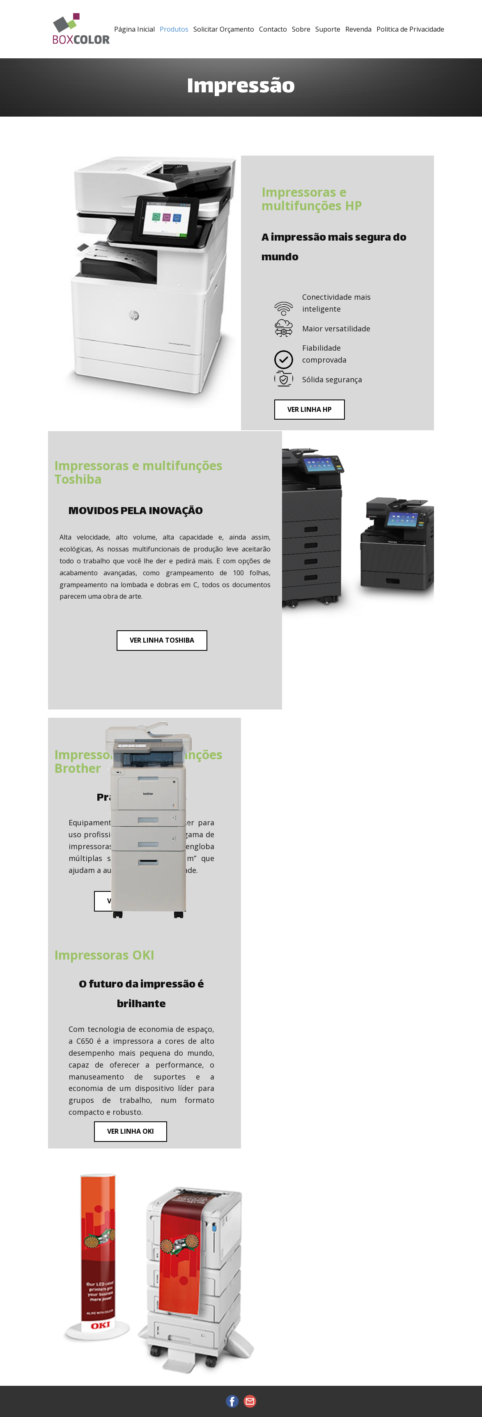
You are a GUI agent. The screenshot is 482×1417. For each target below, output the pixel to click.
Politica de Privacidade (410, 29)
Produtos (174, 29)
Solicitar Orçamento (223, 29)
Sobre (301, 29)
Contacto (273, 29)
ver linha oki (130, 1131)
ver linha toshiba (162, 640)
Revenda (358, 29)
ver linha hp (309, 409)
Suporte (327, 29)
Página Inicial (134, 29)
